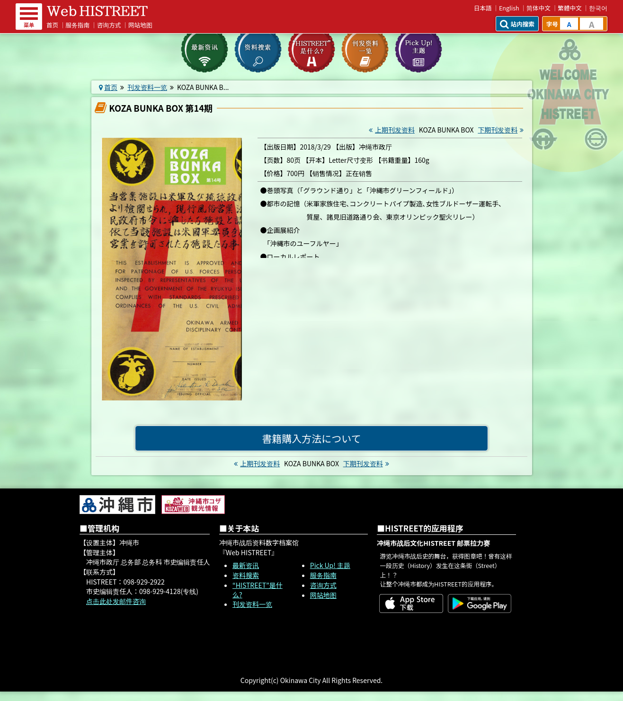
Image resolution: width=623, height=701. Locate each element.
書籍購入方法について (311, 438)
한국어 (598, 7)
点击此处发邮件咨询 (116, 601)
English (509, 7)
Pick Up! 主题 (330, 565)
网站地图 (140, 24)
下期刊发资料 (502, 129)
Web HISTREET (97, 11)
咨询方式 (109, 24)
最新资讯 (245, 565)
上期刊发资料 (390, 129)
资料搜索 (245, 575)
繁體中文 (569, 7)
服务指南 (78, 24)
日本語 (483, 7)
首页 (52, 24)
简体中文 (538, 7)
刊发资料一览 (147, 87)
